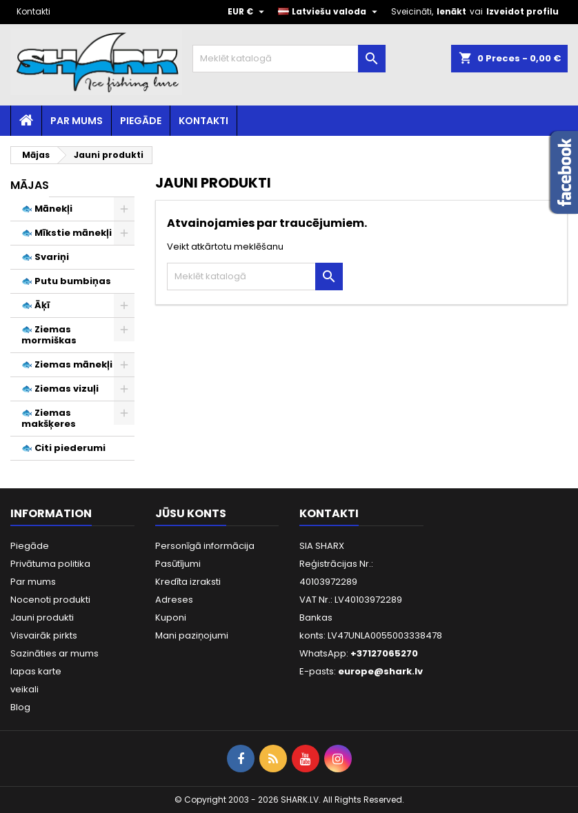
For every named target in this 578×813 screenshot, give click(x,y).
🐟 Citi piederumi (63, 447)
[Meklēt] (288, 58)
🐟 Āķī (35, 305)
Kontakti (33, 11)
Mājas (29, 185)
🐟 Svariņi (45, 256)
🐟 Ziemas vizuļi (60, 388)
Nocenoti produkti (50, 599)
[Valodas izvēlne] (329, 11)
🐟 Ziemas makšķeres (48, 418)
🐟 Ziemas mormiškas (49, 335)
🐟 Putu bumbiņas (66, 281)
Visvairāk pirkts (43, 635)
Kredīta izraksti (188, 581)
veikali (24, 689)
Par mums (76, 121)
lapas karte (35, 671)
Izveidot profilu (522, 11)
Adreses (174, 599)
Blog (20, 707)
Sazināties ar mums (54, 653)
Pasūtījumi (178, 563)
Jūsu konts (190, 513)
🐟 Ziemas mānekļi (66, 364)
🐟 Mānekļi (46, 208)
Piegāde (140, 121)
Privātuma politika (50, 563)
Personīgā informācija (205, 545)
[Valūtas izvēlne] (248, 11)
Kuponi (170, 617)
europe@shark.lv (380, 671)
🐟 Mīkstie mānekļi (66, 232)
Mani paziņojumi (191, 635)
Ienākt (451, 11)
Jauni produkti (42, 617)
